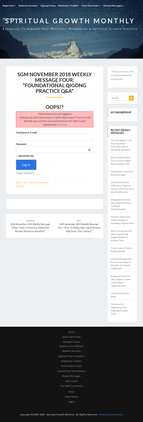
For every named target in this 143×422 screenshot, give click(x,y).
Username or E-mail (26, 132)
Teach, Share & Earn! (71, 366)
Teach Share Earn (91, 5)
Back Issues (71, 381)
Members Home (71, 341)
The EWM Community (71, 386)
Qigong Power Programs (71, 356)
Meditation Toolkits (68, 5)
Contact (119, 414)
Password (21, 144)
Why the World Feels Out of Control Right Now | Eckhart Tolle (121, 160)
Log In (71, 401)
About (71, 391)
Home (71, 331)
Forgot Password (25, 173)
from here (62, 124)
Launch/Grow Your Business (71, 371)
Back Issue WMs (24, 182)
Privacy (102, 414)
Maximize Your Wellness (71, 346)
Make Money (71, 396)
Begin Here (9, 5)
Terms (110, 414)
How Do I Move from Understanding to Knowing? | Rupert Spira (122, 220)
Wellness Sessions (28, 5)
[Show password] (88, 149)
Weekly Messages (114, 5)
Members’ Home (12, 18)
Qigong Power (48, 5)
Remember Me (25, 155)
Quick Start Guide (71, 336)
